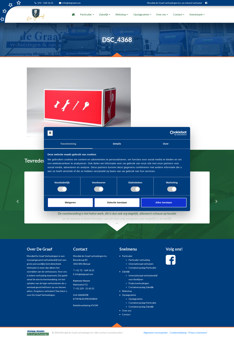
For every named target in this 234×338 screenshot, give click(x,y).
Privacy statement (197, 332)
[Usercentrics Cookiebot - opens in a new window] (172, 133)
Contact (177, 14)
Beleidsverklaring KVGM (85, 305)
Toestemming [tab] (68, 143)
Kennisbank (196, 14)
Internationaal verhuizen (141, 263)
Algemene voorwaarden (155, 332)
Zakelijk (103, 14)
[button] (17, 201)
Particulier (86, 14)
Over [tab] (166, 143)
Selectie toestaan (117, 202)
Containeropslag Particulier (142, 267)
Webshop (120, 14)
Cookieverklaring (178, 332)
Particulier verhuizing (139, 259)
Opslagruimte (141, 14)
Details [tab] (117, 143)
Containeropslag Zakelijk (141, 287)
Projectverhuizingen (139, 283)
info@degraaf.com (71, 2)
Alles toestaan (164, 202)
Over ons (161, 14)
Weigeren (70, 202)
